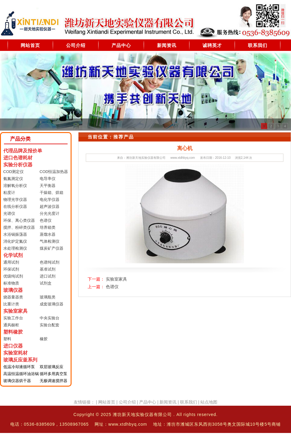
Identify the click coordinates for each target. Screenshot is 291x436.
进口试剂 (47, 276)
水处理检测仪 (15, 248)
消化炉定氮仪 (15, 241)
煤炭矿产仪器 (51, 248)
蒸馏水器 (47, 234)
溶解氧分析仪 (15, 185)
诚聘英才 (212, 45)
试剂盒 (46, 283)
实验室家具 (116, 279)
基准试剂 (47, 269)
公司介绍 (75, 45)
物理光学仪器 (15, 199)
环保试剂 (11, 269)
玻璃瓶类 (47, 297)
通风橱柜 (11, 325)
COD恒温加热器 (54, 171)
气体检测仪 (49, 241)
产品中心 (121, 45)
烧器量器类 (13, 297)
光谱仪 (9, 213)
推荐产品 (123, 136)
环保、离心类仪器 (19, 220)
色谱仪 (46, 220)
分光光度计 (49, 213)
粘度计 (9, 192)
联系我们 (257, 45)
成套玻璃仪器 (51, 304)
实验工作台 (13, 318)
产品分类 (20, 139)
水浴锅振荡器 (15, 234)
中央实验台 (49, 318)
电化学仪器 (49, 199)
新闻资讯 (166, 45)
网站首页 (30, 45)
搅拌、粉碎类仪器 (19, 227)
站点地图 (208, 402)
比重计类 (11, 304)
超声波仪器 (49, 206)
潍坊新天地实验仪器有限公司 (146, 157)
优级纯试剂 (13, 276)
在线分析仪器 (15, 206)
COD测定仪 (13, 171)
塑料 (7, 339)
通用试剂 (11, 262)
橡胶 (44, 339)
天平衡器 (47, 185)
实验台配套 (49, 325)
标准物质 (11, 283)
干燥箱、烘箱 (51, 192)
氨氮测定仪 (13, 178)
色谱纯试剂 (49, 262)
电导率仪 (47, 178)
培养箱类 (47, 227)
